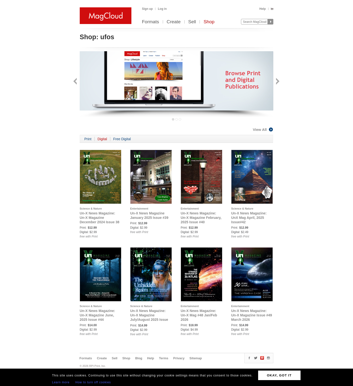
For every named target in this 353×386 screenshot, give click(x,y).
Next (277, 81)
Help (262, 9)
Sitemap (195, 358)
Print (87, 139)
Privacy (179, 358)
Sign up (147, 9)
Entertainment (139, 208)
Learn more (60, 382)
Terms (163, 358)
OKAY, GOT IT (279, 375)
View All (263, 129)
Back (75, 81)
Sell (192, 22)
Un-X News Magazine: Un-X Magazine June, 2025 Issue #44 (97, 315)
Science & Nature (91, 208)
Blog (138, 358)
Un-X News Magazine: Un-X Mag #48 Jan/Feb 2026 (199, 315)
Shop (208, 22)
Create (174, 22)
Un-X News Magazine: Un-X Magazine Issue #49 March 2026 (251, 315)
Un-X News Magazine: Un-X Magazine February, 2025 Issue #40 (201, 217)
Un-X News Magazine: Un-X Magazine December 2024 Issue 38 (99, 217)
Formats (150, 22)
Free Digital (122, 139)
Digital (102, 139)
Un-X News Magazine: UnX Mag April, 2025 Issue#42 (249, 217)
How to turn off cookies (93, 382)
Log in (162, 9)
